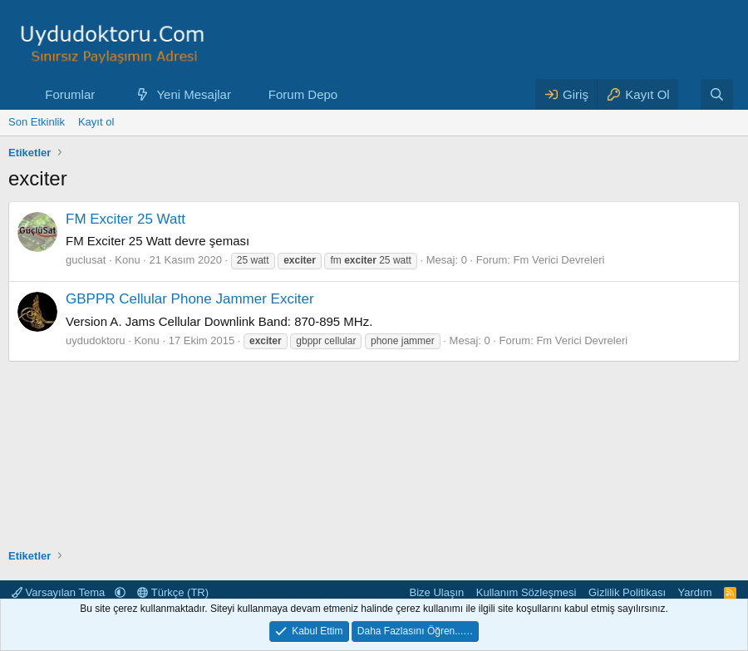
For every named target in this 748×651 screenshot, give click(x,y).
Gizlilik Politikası (627, 592)
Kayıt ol (96, 122)
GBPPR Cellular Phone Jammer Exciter (190, 299)
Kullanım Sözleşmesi (526, 592)
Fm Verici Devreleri (559, 260)
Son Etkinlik (36, 122)
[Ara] (717, 94)
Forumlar (70, 94)
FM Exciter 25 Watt (125, 219)
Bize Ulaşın (437, 592)
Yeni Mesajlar (193, 94)
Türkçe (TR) (173, 592)
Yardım (695, 592)
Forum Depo (302, 94)
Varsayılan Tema (60, 592)
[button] (108, 94)
